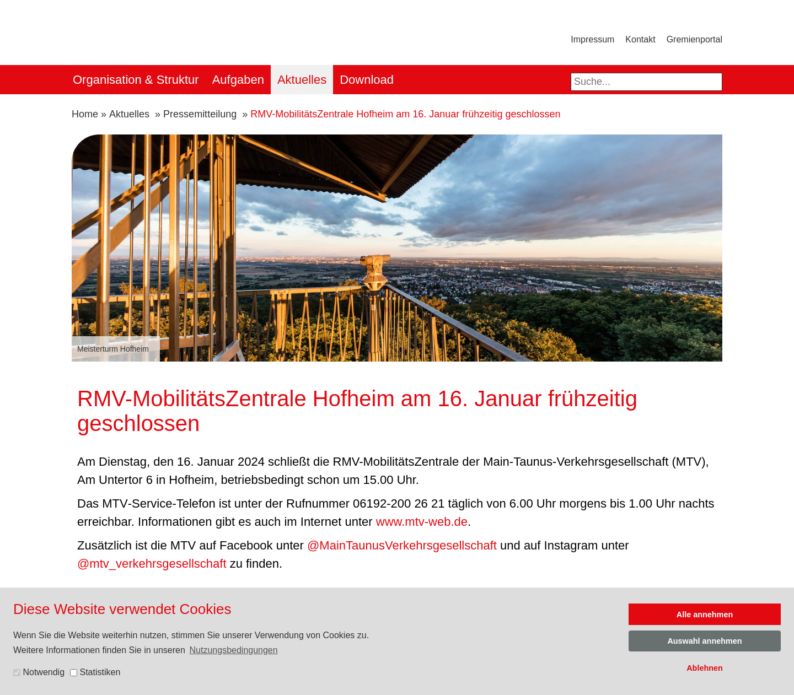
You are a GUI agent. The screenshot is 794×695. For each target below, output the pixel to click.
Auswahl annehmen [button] (704, 641)
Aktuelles (301, 80)
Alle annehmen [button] (705, 614)
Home (85, 114)
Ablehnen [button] (704, 668)
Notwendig (39, 672)
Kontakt (640, 39)
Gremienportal (694, 39)
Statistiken (95, 672)
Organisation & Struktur (136, 80)
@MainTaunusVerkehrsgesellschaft (403, 545)
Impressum (592, 39)
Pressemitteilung (200, 114)
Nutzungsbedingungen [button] (234, 650)
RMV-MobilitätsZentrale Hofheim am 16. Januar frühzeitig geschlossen (405, 114)
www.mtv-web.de (422, 522)
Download (367, 80)
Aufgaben (238, 80)
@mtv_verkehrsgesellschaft (152, 563)
